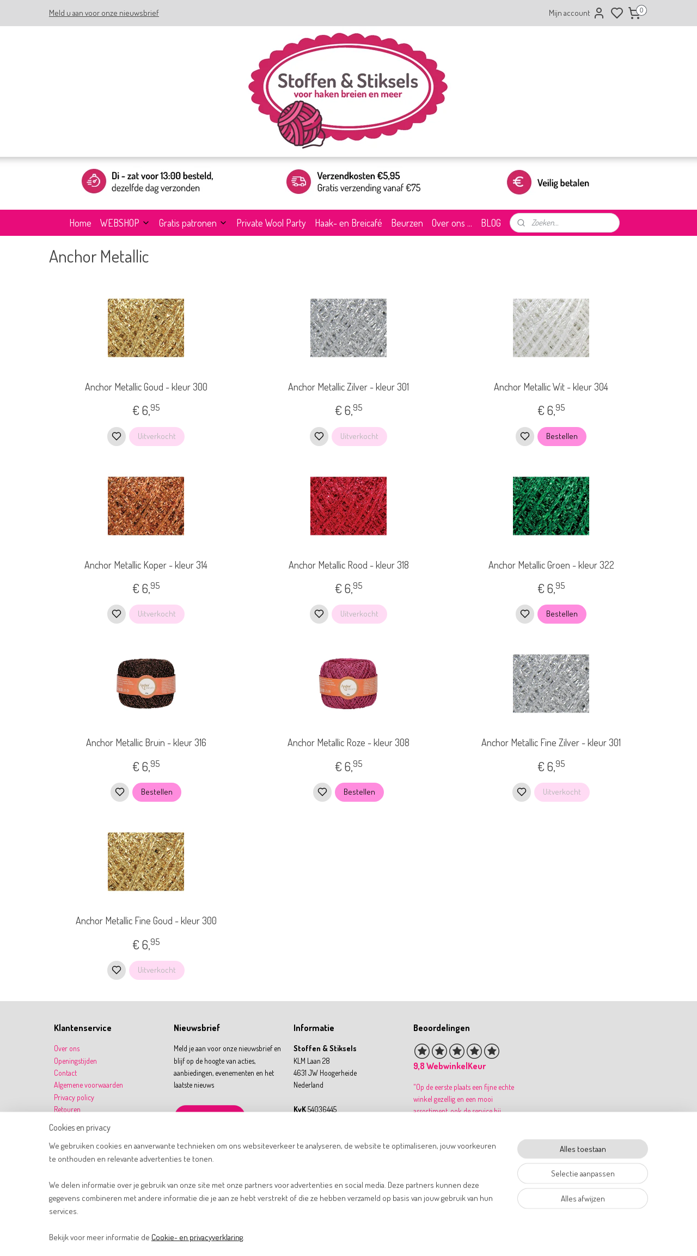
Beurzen (407, 223)
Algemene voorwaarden (88, 1084)
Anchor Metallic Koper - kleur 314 (145, 565)
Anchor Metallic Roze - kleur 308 (348, 742)
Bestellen (562, 436)
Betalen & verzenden (84, 1121)
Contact (65, 1072)
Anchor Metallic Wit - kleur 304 (551, 387)
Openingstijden (75, 1060)
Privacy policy (74, 1097)
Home (80, 223)
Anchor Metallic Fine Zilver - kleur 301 (551, 742)
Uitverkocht (157, 436)
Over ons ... (452, 223)
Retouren (67, 1109)
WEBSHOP (125, 223)
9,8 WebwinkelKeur (449, 1065)
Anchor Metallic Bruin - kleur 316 (145, 742)
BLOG (491, 223)
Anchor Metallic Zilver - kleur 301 (348, 387)
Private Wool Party (271, 223)
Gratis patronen (193, 223)
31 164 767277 (322, 1158)
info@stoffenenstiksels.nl (337, 1145)
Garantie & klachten (82, 1133)
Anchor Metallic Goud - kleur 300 (145, 387)
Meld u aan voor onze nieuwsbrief (104, 13)
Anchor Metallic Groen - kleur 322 (551, 565)
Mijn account (577, 13)
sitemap (383, 1236)
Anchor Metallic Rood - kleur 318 (348, 565)
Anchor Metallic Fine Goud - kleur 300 (145, 920)
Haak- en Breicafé (348, 223)
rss (399, 1236)
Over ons (67, 1048)
